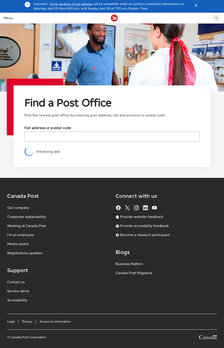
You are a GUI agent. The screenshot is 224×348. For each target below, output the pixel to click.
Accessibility (17, 300)
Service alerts (18, 291)
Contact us (16, 282)
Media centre (18, 244)
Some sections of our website (71, 4)
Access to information (55, 322)
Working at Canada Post (26, 226)
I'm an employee (20, 235)
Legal (11, 322)
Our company (18, 207)
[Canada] (208, 338)
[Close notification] (196, 5)
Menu (8, 18)
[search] (216, 18)
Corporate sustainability (26, 217)
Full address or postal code (47, 128)
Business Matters (129, 264)
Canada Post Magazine (134, 273)
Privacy (27, 322)
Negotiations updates (24, 253)
